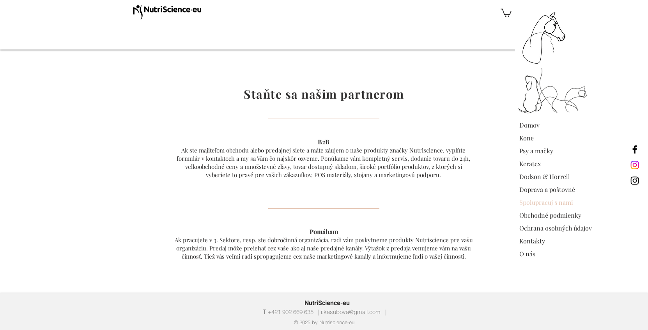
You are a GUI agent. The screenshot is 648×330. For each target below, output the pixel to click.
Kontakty (532, 241)
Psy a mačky (536, 151)
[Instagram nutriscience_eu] (634, 165)
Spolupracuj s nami (546, 202)
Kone (526, 138)
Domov (529, 125)
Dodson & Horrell (544, 176)
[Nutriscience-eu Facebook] (634, 149)
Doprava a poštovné (547, 189)
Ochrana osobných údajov (555, 228)
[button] (506, 12)
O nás (527, 254)
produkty (376, 150)
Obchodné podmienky (550, 215)
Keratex (530, 164)
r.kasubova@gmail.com (351, 312)
